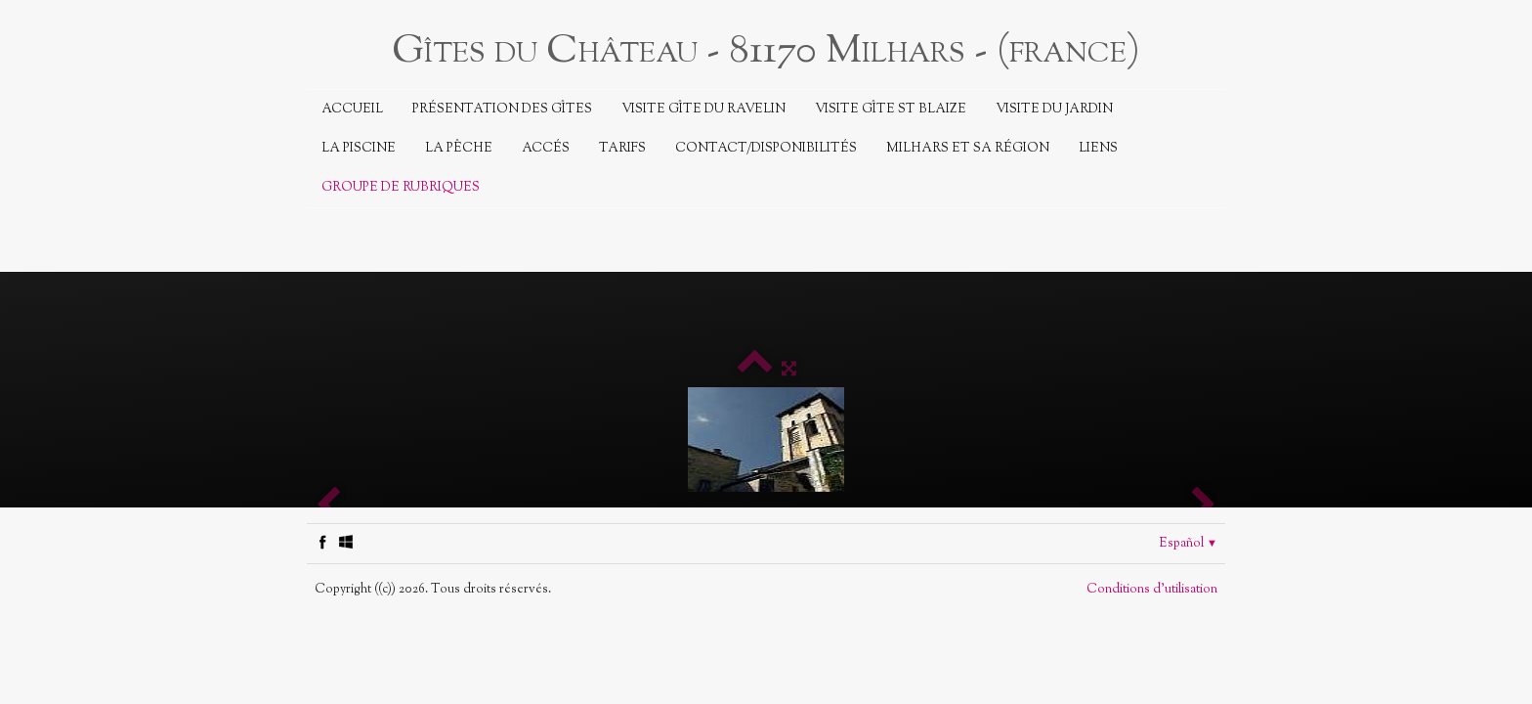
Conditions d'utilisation (1151, 589)
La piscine (358, 148)
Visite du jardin (1054, 109)
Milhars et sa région (967, 148)
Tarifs (622, 148)
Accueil (352, 109)
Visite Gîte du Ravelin (703, 109)
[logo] (766, 49)
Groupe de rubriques (400, 188)
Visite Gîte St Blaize (890, 109)
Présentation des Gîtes (502, 109)
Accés (546, 148)
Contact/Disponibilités (766, 148)
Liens (1098, 148)
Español (1188, 543)
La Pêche (458, 148)
